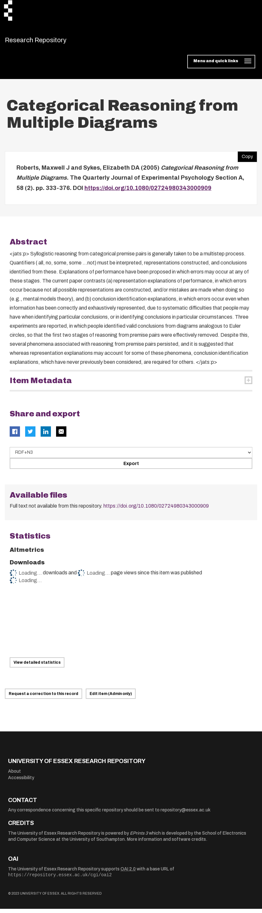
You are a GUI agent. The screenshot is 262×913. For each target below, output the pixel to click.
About (14, 775)
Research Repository (50, 42)
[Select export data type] (131, 456)
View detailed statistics (37, 666)
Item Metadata (41, 385)
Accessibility (21, 781)
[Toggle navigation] (221, 66)
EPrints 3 (139, 837)
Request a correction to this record (43, 698)
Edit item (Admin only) (111, 698)
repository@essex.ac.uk (185, 814)
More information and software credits (166, 843)
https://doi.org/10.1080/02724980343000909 (147, 192)
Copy (245, 159)
